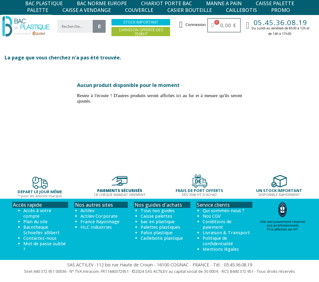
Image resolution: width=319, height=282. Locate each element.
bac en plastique (158, 221)
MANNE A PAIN (224, 3)
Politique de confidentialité (218, 240)
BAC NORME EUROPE (102, 3)
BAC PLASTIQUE (44, 3)
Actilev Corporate (99, 216)
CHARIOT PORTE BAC (166, 3)
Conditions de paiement (217, 224)
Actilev (87, 210)
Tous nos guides (158, 210)
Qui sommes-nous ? (223, 210)
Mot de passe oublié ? (44, 246)
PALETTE (37, 10)
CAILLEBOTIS (241, 10)
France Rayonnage (99, 221)
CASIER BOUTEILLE (189, 10)
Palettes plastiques (160, 227)
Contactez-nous (39, 238)
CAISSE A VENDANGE (86, 10)
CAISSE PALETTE (275, 3)
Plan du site (35, 221)
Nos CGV (212, 216)
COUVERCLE (139, 10)
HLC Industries (96, 227)
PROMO (280, 10)
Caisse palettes (156, 216)
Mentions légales (221, 249)
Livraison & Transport (226, 232)
